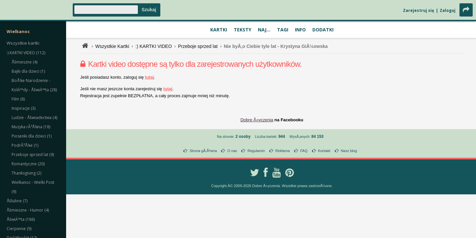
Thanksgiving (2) (26, 173)
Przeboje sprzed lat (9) (33, 154)
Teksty (242, 29)
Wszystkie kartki (23, 43)
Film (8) (18, 99)
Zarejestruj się (418, 10)
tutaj (149, 77)
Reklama (282, 151)
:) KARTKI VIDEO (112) (26, 53)
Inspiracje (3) (23, 108)
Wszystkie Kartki (112, 46)
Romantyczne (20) (28, 164)
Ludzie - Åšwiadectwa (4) (34, 117)
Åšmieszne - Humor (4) (28, 210)
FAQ (303, 151)
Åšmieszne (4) (24, 62)
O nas (232, 151)
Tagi (282, 29)
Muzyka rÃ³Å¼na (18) (31, 127)
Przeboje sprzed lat (198, 46)
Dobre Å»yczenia (256, 119)
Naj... (264, 29)
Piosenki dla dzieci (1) (32, 136)
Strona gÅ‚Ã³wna (203, 151)
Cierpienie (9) (19, 228)
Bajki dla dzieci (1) (28, 71)
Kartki (218, 29)
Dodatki (323, 29)
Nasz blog (349, 151)
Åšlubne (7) (17, 201)
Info (300, 29)
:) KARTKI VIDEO (154, 46)
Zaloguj (448, 10)
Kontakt (324, 151)
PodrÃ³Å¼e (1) (25, 145)
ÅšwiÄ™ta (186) (21, 219)
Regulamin (256, 151)
